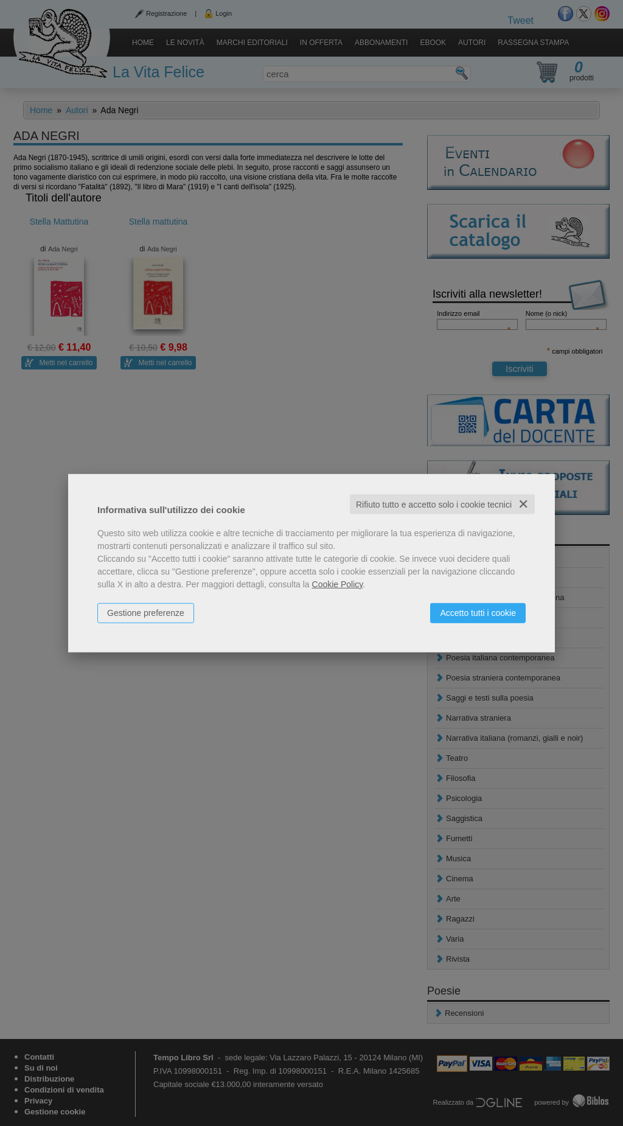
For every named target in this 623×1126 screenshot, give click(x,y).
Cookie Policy (337, 584)
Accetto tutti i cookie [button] (478, 612)
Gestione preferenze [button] (145, 612)
